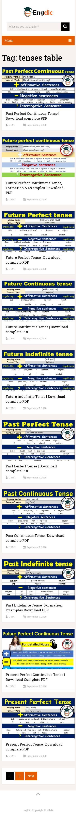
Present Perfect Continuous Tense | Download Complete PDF (35, 677)
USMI (12, 124)
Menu (9, 40)
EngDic (26, 810)
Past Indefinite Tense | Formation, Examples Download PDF (34, 607)
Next (31, 776)
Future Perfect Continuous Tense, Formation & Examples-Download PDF (35, 188)
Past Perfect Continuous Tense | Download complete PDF (32, 116)
